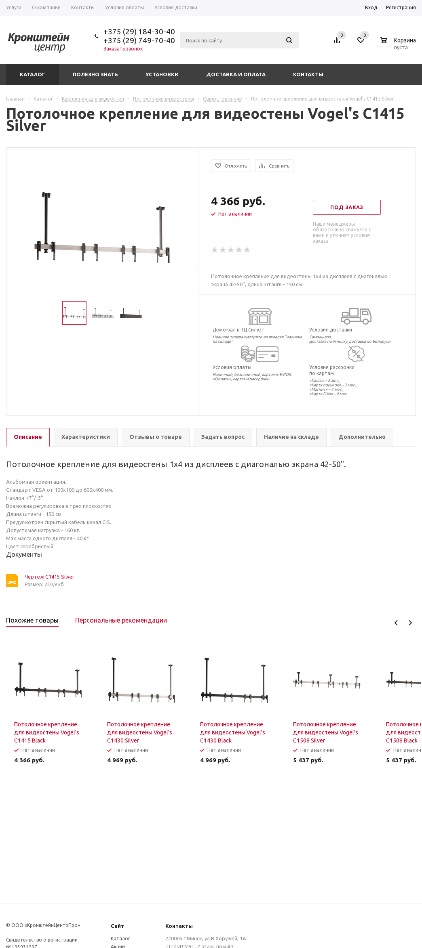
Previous (396, 623)
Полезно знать (95, 74)
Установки (162, 74)
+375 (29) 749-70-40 (139, 40)
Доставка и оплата (236, 74)
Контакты (308, 74)
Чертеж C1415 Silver (49, 576)
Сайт (117, 926)
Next (410, 623)
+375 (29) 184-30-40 (139, 31)
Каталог (32, 74)
